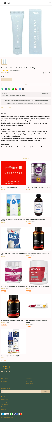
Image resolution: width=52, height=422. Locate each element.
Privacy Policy (4, 407)
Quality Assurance (29, 383)
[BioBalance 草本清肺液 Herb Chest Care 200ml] (38, 208)
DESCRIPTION (5, 114)
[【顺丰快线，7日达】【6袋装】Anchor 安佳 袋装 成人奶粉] (13, 242)
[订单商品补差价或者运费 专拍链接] (13, 176)
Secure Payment (4, 404)
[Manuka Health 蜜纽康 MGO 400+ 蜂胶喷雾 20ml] (13, 345)
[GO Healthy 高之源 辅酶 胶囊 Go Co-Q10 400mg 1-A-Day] (38, 242)
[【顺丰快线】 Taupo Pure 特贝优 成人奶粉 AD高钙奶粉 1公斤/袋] (13, 208)
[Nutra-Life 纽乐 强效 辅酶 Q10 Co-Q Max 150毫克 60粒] (38, 276)
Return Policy (4, 402)
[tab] (3, 108)
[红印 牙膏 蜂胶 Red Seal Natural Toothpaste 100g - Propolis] (38, 310)
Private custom (4, 381)
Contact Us (3, 409)
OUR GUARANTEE (29, 376)
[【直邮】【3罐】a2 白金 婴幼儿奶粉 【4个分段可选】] (38, 176)
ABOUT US (3, 376)
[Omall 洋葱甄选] (7, 3)
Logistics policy (29, 378)
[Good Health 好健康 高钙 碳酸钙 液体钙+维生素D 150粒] (13, 276)
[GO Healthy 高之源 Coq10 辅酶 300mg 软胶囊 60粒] (13, 310)
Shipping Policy (4, 399)
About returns (29, 381)
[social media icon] (2, 371)
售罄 (26, 84)
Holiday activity (4, 378)
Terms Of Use (4, 397)
